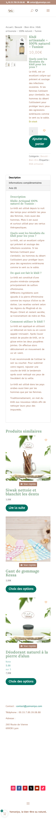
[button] (22, 40)
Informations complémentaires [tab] (25, 183)
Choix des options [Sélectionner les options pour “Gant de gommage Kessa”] (21, 589)
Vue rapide (28, 484)
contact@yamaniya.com (29, 706)
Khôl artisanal (36, 164)
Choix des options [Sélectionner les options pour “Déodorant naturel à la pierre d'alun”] (21, 681)
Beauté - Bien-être (24, 27)
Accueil (9, 27)
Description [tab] (15, 177)
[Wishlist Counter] (36, 10)
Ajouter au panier (39, 141)
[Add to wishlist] (44, 130)
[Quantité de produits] (33, 131)
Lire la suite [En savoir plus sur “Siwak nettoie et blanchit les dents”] (17, 508)
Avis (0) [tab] (13, 188)
